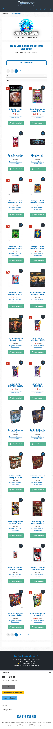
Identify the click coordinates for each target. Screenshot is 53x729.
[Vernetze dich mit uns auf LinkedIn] (34, 716)
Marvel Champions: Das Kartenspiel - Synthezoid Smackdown (37, 614)
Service (4, 706)
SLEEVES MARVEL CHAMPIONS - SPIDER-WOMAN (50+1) (37, 339)
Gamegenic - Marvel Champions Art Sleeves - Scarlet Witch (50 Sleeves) (15, 293)
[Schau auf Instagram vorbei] (24, 716)
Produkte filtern (27, 62)
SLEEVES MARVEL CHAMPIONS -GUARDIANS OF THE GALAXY (37, 385)
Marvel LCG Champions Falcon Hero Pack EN (15, 568)
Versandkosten (31, 722)
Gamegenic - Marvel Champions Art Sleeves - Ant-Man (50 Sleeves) (15, 202)
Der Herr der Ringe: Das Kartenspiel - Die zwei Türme (37, 431)
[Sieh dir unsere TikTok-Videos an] (29, 716)
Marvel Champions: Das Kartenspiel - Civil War (15, 614)
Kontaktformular (8, 687)
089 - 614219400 (8, 677)
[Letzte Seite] (28, 71)
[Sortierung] (26, 76)
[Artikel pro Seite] (26, 80)
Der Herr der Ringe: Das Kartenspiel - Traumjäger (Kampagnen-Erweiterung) (15, 431)
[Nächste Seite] (24, 71)
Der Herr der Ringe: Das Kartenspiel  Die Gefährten (15, 339)
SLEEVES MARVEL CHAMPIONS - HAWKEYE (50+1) (15, 385)
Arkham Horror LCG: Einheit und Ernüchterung (15, 110)
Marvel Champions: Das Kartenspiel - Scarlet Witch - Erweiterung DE (15, 156)
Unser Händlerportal (9, 698)
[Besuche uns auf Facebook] (19, 716)
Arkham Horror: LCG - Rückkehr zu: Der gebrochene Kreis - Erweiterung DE (37, 156)
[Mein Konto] (45, 9)
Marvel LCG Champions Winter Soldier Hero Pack (38, 568)
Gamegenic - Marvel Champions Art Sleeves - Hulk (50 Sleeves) (15, 247)
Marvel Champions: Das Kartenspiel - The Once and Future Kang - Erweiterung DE (37, 110)
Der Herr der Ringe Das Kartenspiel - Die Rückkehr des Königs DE (37, 477)
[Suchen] (36, 9)
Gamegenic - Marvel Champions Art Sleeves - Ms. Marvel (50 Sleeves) (37, 247)
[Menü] (3, 9)
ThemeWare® (43, 726)
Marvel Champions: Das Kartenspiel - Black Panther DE (15, 522)
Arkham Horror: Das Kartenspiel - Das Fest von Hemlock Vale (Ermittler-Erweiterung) (15, 477)
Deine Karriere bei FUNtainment (13, 692)
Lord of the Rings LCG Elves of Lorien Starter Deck (37, 522)
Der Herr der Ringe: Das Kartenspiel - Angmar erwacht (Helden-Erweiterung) (37, 293)
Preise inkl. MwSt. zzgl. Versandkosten (15, 117)
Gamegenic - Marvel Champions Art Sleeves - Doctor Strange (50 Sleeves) (37, 202)
